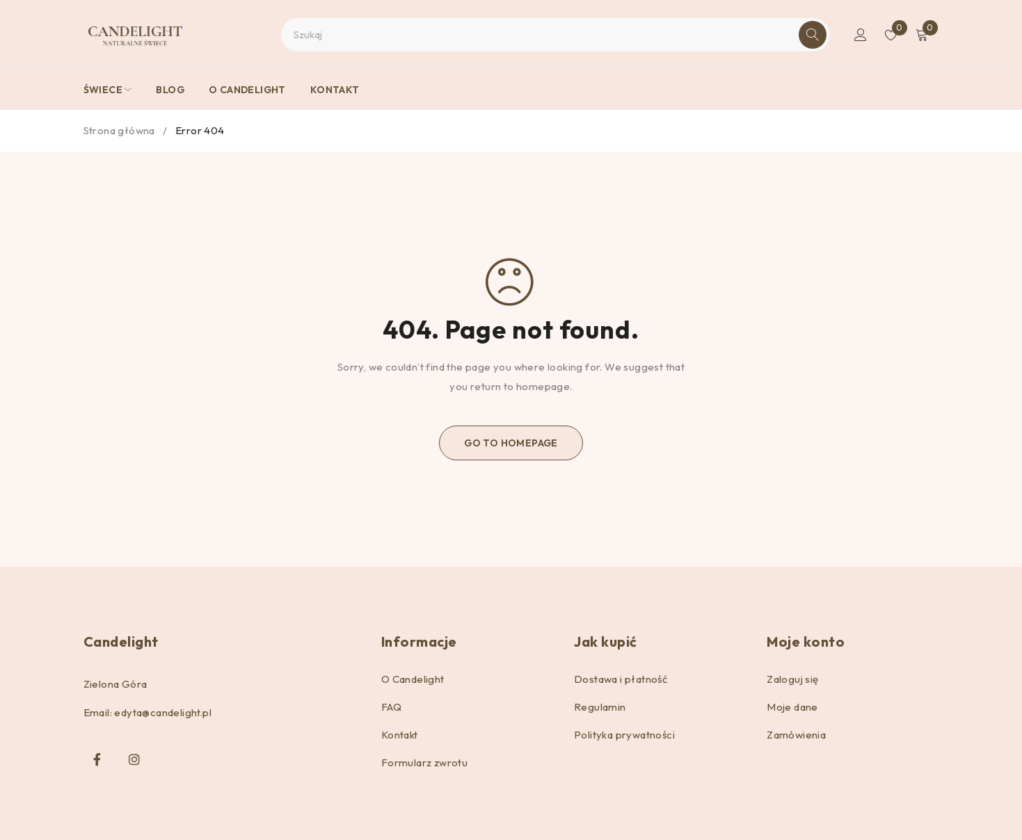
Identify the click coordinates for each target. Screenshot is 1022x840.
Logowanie (860, 34)
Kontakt (399, 734)
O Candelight (413, 679)
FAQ (391, 706)
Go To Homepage (511, 443)
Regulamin (600, 706)
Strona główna (119, 130)
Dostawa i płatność (620, 679)
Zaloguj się (792, 679)
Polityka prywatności (624, 734)
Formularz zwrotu (424, 762)
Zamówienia (796, 734)
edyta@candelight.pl (162, 712)
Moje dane (792, 706)
